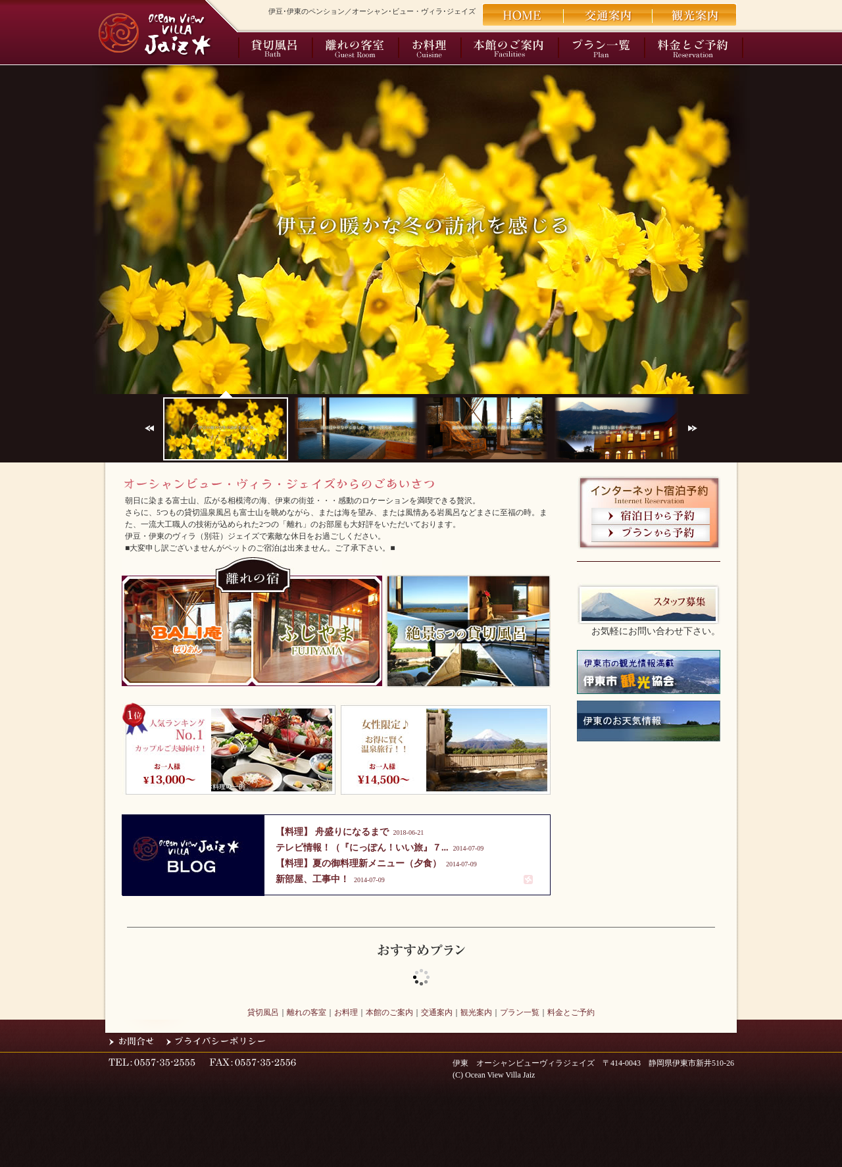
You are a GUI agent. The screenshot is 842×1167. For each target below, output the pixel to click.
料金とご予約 (571, 1012)
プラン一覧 (519, 1012)
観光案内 (476, 1012)
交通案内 (437, 1012)
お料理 (346, 1012)
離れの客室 (306, 1012)
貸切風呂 (263, 1012)
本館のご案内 (389, 1012)
